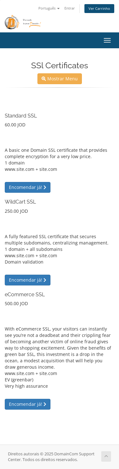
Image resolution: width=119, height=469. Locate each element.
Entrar (69, 8)
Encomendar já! (27, 187)
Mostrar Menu (60, 79)
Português (49, 8)
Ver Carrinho (99, 8)
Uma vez (14, 138)
